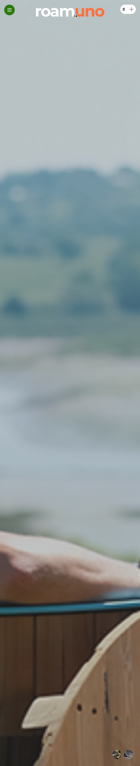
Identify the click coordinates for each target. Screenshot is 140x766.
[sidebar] (131, 9)
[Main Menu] (9, 10)
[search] (124, 9)
